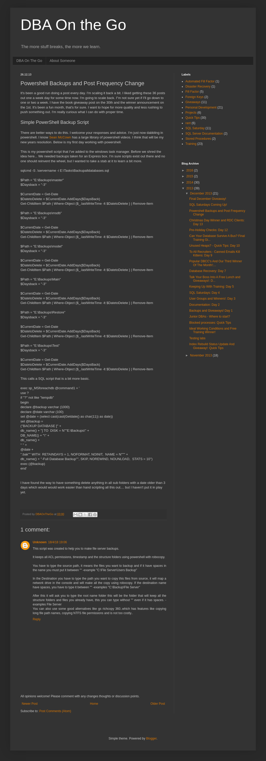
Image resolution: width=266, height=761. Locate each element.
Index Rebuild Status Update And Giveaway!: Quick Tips (212, 346)
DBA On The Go (29, 61)
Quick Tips (192, 117)
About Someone (62, 61)
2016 (190, 170)
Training (190, 144)
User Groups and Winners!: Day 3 (212, 298)
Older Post (157, 703)
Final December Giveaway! (207, 199)
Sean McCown (60, 137)
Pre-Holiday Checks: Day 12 (208, 230)
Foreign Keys (194, 97)
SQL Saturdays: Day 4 (204, 293)
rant (188, 123)
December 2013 (201, 193)
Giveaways (193, 102)
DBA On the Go (73, 24)
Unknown (40, 542)
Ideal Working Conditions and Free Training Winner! (213, 330)
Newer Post (30, 703)
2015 (190, 176)
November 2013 (201, 355)
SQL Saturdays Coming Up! (208, 204)
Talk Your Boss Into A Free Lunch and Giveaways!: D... (214, 278)
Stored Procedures (198, 138)
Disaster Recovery (197, 86)
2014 (190, 182)
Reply (37, 619)
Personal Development (200, 107)
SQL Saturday (195, 128)
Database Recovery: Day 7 (207, 271)
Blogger (151, 738)
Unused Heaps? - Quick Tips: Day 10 (214, 245)
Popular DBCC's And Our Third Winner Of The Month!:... (215, 263)
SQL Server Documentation (204, 133)
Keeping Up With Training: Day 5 (211, 286)
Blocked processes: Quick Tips (210, 322)
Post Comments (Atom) (55, 711)
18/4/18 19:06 (57, 542)
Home (94, 703)
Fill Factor (192, 91)
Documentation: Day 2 (204, 305)
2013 (190, 188)
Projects (190, 112)
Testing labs (197, 338)
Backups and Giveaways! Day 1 (210, 310)
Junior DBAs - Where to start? (209, 316)
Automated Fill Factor (200, 81)
